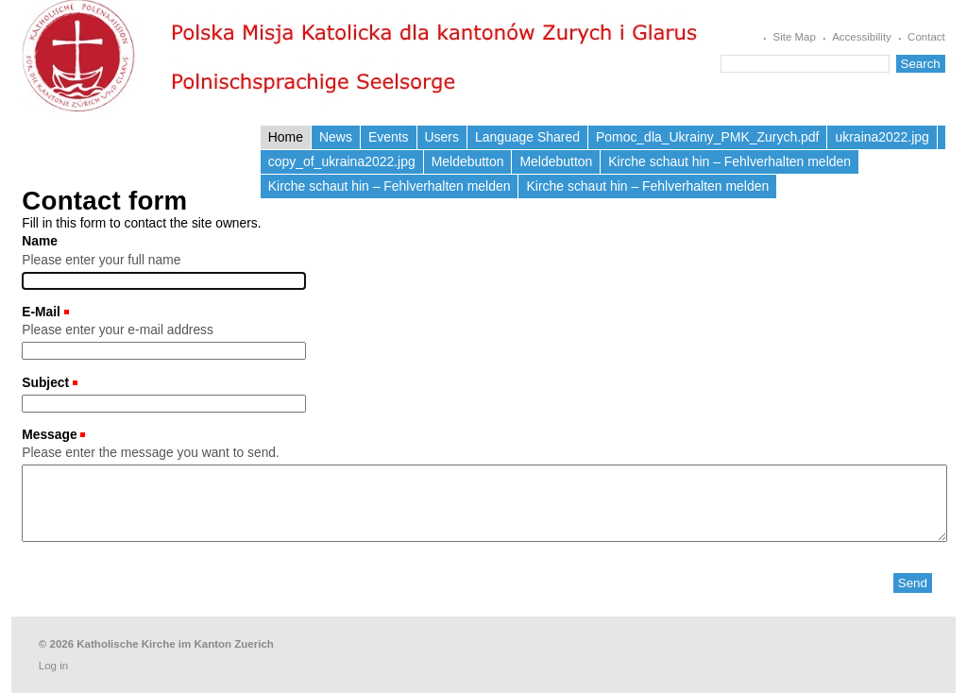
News (335, 136)
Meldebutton (468, 161)
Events (388, 136)
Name (40, 240)
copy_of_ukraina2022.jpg (342, 161)
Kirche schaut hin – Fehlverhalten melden (729, 161)
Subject (47, 382)
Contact (926, 36)
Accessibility (861, 36)
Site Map (793, 36)
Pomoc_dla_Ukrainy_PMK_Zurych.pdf (708, 136)
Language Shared (527, 136)
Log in (53, 665)
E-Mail (43, 311)
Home (285, 136)
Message (51, 434)
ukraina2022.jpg (881, 136)
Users (442, 136)
